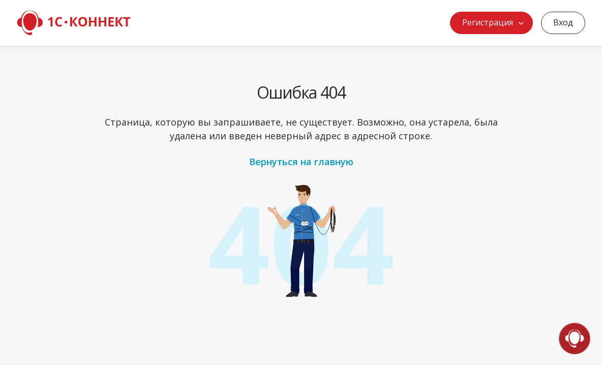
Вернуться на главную (301, 162)
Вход (563, 22)
